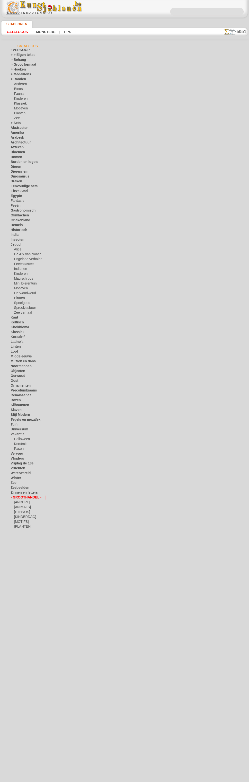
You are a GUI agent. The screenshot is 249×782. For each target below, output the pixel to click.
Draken (15, 182)
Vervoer (16, 454)
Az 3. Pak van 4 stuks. (110, 419)
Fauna (18, 94)
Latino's (16, 342)
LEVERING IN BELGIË (150, 704)
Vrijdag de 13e (20, 464)
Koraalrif (17, 338)
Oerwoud (17, 376)
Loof (14, 352)
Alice (17, 250)
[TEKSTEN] (22, 537)
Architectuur (19, 143)
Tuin (13, 425)
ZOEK (175, 704)
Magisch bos (22, 279)
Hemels (15, 226)
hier (140, 63)
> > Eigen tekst (20, 55)
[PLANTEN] (21, 527)
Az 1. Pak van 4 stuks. (110, 344)
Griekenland (19, 221)
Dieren (15, 167)
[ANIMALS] (22, 508)
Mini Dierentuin (24, 284)
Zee (16, 119)
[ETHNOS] (21, 513)
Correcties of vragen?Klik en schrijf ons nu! (124, 688)
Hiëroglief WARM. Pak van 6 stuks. (120, 570)
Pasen (18, 449)
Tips (61, 31)
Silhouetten (18, 406)
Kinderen (20, 99)
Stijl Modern (19, 415)
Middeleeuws (19, 357)
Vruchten (17, 469)
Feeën (14, 206)
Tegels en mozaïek (22, 420)
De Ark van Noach (26, 255)
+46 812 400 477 (131, 715)
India (14, 235)
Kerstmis (20, 445)
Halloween (21, 440)
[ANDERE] (21, 503)
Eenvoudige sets (21, 187)
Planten (19, 114)
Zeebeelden (18, 488)
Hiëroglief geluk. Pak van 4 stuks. (119, 80)
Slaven (15, 411)
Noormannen (19, 367)
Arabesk (16, 138)
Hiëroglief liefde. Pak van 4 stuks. (119, 269)
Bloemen (16, 153)
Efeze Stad (18, 192)
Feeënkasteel (22, 265)
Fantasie (16, 201)
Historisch (18, 231)
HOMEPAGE (79, 704)
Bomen (15, 158)
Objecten (17, 372)
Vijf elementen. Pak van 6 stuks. (118, 306)
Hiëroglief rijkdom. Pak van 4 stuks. (121, 231)
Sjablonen (14, 24)
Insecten (16, 240)
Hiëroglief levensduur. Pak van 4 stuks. (124, 193)
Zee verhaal (21, 313)
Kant (14, 318)
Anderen (19, 85)
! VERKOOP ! (19, 51)
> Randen (17, 80)
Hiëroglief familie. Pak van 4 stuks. (120, 155)
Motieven (20, 109)
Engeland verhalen (26, 260)
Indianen (20, 269)
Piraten (19, 299)
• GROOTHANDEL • (23, 498)
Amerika (16, 133)
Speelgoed (20, 304)
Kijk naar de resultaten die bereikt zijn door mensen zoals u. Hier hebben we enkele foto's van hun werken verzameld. (223, 248)
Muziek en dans (21, 362)
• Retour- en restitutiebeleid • (124, 739)
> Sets (14, 124)
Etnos (18, 90)
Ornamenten (19, 386)
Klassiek (19, 104)
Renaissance (19, 396)
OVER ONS (99, 704)
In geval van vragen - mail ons (124, 748)
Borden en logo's (22, 162)
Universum (18, 430)
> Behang (17, 60)
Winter (15, 479)
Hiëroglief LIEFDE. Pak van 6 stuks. (120, 608)
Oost (14, 381)
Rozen (15, 401)
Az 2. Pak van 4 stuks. (110, 382)
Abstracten (18, 128)
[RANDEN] (21, 532)
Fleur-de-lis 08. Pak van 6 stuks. (118, 532)
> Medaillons (19, 75)
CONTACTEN (121, 704)
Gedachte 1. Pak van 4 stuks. (115, 457)
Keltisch (16, 323)
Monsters (42, 31)
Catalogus (16, 31)
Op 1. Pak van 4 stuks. (110, 495)
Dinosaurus (18, 177)
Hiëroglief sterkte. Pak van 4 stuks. (121, 118)
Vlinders (16, 459)
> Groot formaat (21, 65)
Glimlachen (18, 216)
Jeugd (14, 245)
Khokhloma (18, 328)
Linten (15, 347)
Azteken (16, 148)
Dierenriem (18, 172)
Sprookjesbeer (23, 308)
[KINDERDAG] (24, 517)
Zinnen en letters (22, 493)
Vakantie (17, 435)
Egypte (15, 197)
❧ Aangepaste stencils (26, 542)
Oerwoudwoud (24, 294)
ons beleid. (192, 778)
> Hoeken (17, 70)
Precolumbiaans (21, 391)
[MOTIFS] (20, 522)
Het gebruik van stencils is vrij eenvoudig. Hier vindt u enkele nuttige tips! (223, 217)
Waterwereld (19, 474)
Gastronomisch (21, 211)
